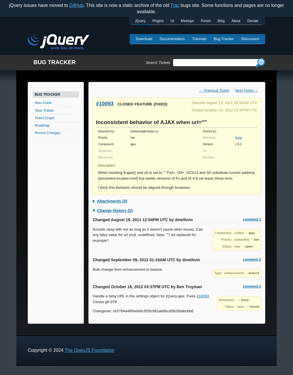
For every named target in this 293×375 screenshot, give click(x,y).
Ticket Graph (44, 118)
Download (144, 39)
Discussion (250, 39)
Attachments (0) (112, 201)
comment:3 (252, 286)
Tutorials (199, 39)
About (235, 21)
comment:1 (252, 219)
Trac (175, 5)
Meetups (187, 21)
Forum (206, 21)
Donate (252, 21)
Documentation (172, 39)
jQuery (140, 21)
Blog (221, 21)
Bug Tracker (224, 39)
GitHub (76, 5)
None (238, 137)
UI (172, 21)
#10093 (105, 104)
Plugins (158, 21)
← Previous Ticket (214, 90)
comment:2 (252, 260)
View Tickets (44, 111)
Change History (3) (114, 210)
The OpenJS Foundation (89, 350)
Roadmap (42, 125)
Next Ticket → (246, 90)
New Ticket (43, 103)
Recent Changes (47, 133)
